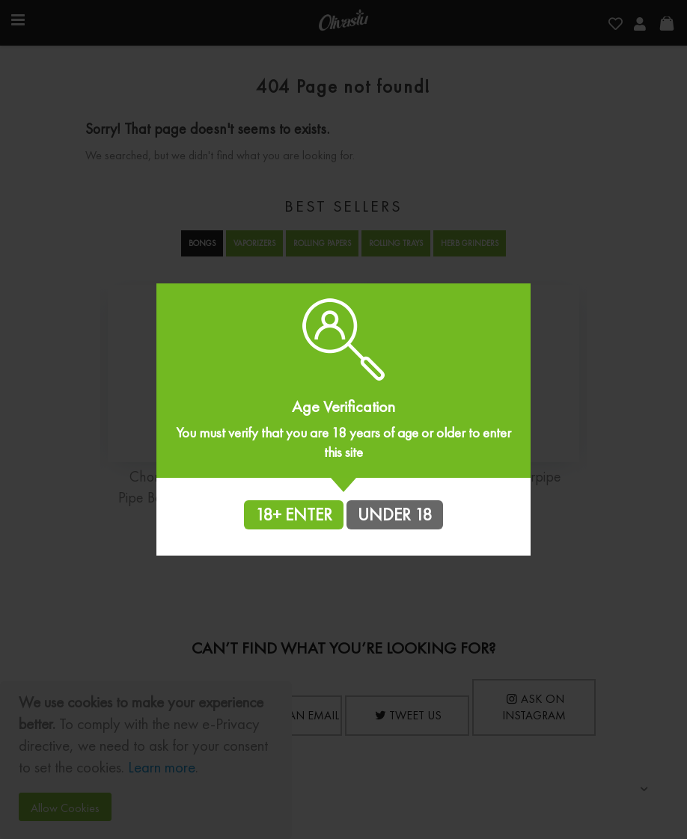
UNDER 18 (395, 514)
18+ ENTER (293, 514)
